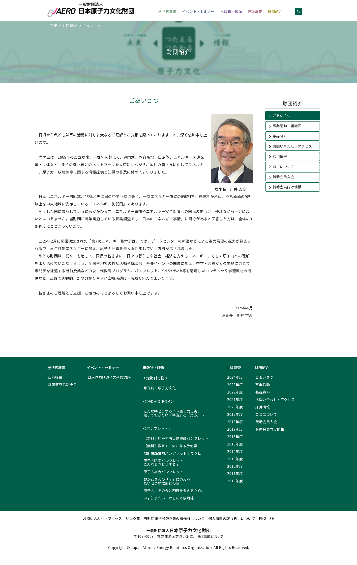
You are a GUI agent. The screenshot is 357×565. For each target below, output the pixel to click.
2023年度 (235, 384)
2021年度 (235, 399)
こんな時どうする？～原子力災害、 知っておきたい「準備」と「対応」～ (174, 413)
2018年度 (235, 421)
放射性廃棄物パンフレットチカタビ (172, 453)
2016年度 (235, 436)
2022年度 (235, 391)
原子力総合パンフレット (163, 471)
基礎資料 (280, 136)
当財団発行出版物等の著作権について (174, 518)
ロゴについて (283, 166)
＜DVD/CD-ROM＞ (158, 401)
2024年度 (235, 377)
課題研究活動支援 (62, 384)
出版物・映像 (231, 11)
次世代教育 (167, 11)
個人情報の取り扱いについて (231, 518)
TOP (53, 25)
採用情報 (280, 156)
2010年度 (235, 480)
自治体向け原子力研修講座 (109, 377)
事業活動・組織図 (287, 125)
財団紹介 (275, 11)
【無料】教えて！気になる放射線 (170, 445)
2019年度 (235, 414)
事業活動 (262, 384)
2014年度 (235, 451)
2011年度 (235, 473)
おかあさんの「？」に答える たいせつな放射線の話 (167, 481)
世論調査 (255, 11)
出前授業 (55, 377)
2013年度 (235, 458)
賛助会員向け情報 (287, 186)
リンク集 (133, 518)
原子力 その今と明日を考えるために (174, 490)
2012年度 (235, 466)
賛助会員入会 (283, 176)
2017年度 (235, 429)
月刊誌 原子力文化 (160, 387)
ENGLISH (266, 518)
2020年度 (235, 406)
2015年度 (235, 443)
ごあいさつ (282, 115)
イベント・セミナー (198, 11)
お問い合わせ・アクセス (292, 146)
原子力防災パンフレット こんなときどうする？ (163, 462)
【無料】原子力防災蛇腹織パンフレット (176, 438)
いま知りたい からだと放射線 (169, 497)
